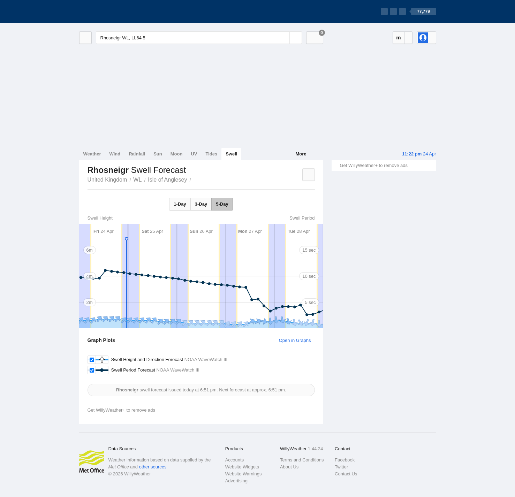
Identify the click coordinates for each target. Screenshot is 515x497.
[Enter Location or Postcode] (199, 37)
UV (194, 153)
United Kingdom (107, 180)
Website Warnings (243, 473)
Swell (231, 153)
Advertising (236, 480)
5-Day (222, 204)
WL (137, 180)
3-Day (201, 204)
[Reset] (283, 37)
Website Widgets (242, 466)
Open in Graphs (295, 340)
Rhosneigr (194, 179)
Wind (115, 153)
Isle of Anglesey (167, 180)
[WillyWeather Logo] (112, 11)
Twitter (341, 466)
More (300, 153)
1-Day (180, 204)
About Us (289, 466)
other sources (153, 466)
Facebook (345, 459)
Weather (92, 153)
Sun (157, 153)
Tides (211, 153)
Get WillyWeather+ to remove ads (374, 165)
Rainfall (137, 153)
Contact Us (346, 473)
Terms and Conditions (302, 459)
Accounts (234, 459)
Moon (177, 153)
